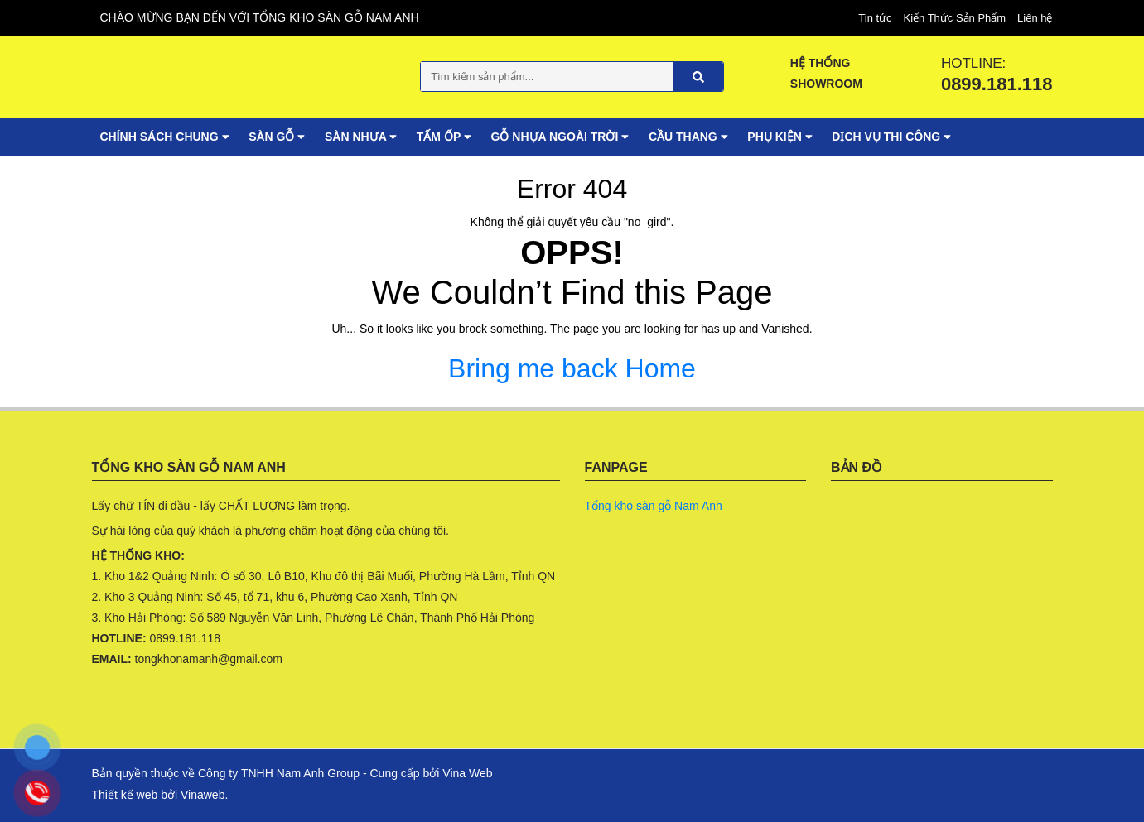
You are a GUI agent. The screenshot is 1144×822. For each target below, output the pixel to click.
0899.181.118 (997, 84)
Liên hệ (1034, 18)
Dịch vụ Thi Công (891, 136)
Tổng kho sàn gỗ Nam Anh (653, 505)
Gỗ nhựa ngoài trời (560, 136)
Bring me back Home (572, 367)
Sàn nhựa (361, 136)
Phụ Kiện (779, 136)
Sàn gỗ (277, 136)
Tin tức (874, 18)
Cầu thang (688, 136)
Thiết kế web (125, 794)
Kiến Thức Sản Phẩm (954, 18)
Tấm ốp (444, 136)
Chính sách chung (164, 136)
